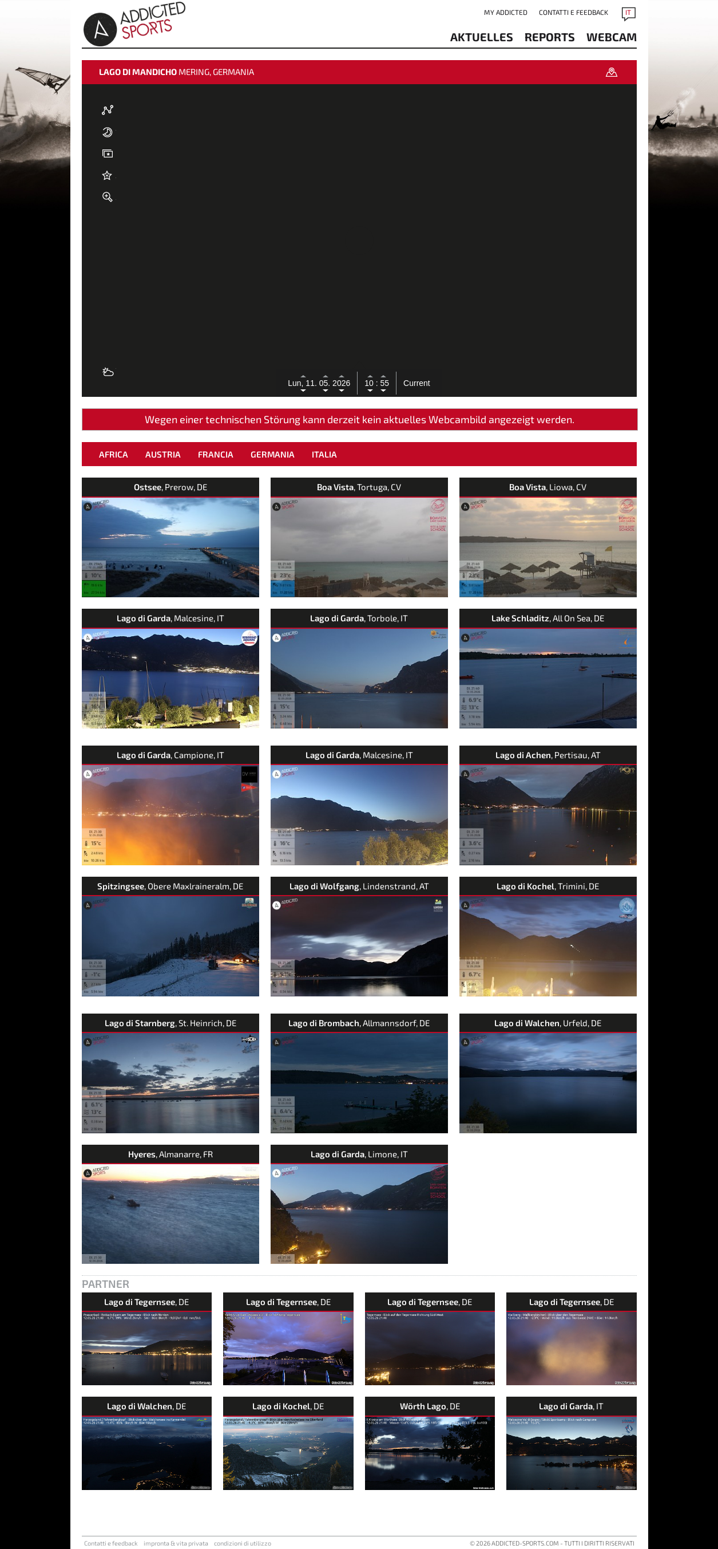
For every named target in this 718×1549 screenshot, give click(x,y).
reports (550, 37)
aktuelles (481, 37)
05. (325, 383)
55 (383, 383)
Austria (163, 454)
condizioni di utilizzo (242, 1543)
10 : (371, 383)
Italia (324, 454)
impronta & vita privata (176, 1543)
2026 (341, 383)
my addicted (505, 12)
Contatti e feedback (573, 12)
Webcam (611, 37)
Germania (273, 454)
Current (416, 383)
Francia (215, 454)
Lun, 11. (303, 383)
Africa (113, 454)
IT (628, 12)
